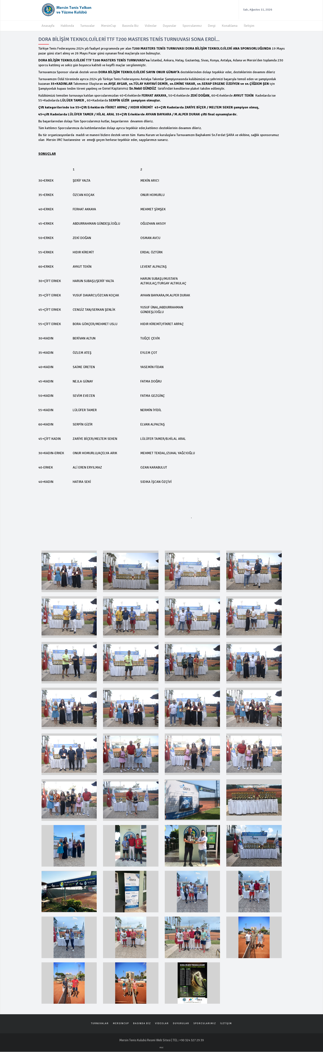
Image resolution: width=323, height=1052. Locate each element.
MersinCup (109, 26)
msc (161, 1047)
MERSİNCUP (121, 1023)
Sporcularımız (193, 26)
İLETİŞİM (226, 1023)
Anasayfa (48, 26)
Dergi (213, 26)
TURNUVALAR (100, 1023)
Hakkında (67, 26)
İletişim (251, 26)
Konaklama (231, 26)
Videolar (151, 26)
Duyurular (170, 26)
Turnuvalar (87, 26)
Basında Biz (131, 26)
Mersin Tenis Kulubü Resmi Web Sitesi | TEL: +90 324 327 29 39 (161, 1040)
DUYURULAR (181, 1023)
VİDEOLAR (162, 1023)
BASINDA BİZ (142, 1023)
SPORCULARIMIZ (204, 1023)
